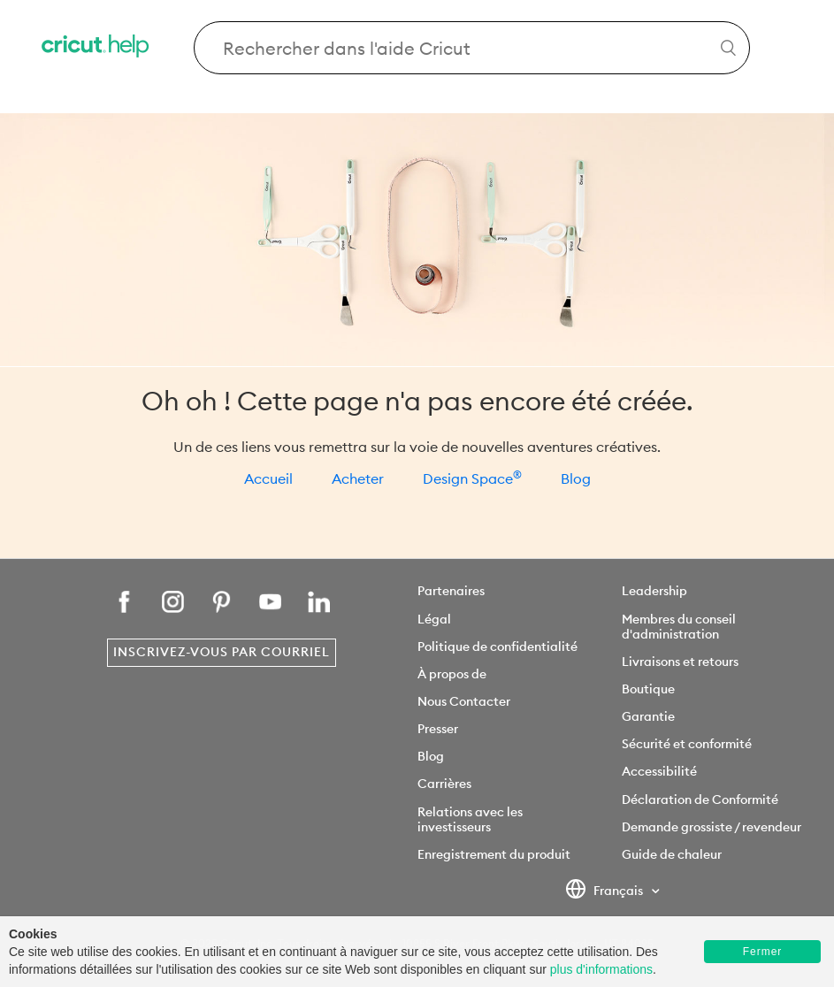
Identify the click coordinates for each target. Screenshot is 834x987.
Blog (576, 478)
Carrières (444, 784)
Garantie (648, 716)
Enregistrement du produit (493, 854)
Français (605, 891)
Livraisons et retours (680, 661)
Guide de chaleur (672, 854)
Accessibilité (659, 771)
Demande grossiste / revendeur (711, 827)
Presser (437, 729)
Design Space (472, 478)
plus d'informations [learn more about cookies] (601, 969)
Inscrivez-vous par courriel (221, 652)
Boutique (648, 689)
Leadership (654, 591)
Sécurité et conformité (687, 744)
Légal (434, 619)
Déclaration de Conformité (700, 799)
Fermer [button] (763, 951)
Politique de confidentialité (497, 646)
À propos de (451, 674)
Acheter (358, 478)
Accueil (268, 478)
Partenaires (451, 591)
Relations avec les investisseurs (470, 819)
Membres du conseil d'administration (679, 626)
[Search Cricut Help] (472, 47)
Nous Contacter (463, 701)
